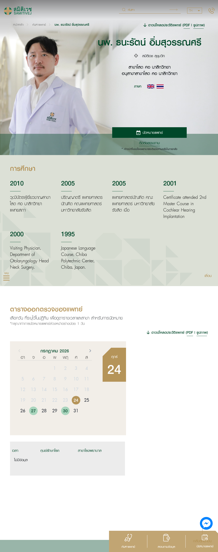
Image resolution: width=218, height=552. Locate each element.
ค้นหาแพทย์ (39, 24)
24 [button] (76, 411)
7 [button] (44, 389)
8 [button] (54, 389)
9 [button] (65, 389)
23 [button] (65, 411)
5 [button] (23, 389)
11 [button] (86, 389)
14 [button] (44, 400)
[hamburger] (6, 278)
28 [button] (44, 421)
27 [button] (33, 421)
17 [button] (76, 400)
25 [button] (86, 411)
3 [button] (76, 379)
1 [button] (54, 379)
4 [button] (86, 379)
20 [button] (33, 411)
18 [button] (86, 400)
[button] (90, 361)
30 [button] (65, 421)
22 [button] (54, 411)
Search (173, 9)
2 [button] (65, 379)
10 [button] (76, 389)
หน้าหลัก (18, 24)
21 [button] (44, 411)
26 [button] (22, 421)
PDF (187, 25)
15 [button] (54, 400)
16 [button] (65, 400)
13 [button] (33, 400)
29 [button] (54, 421)
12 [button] (22, 400)
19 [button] (22, 411)
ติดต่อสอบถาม (149, 142)
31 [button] (76, 421)
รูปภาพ (198, 25)
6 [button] (33, 389)
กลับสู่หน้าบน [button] (202, 541)
